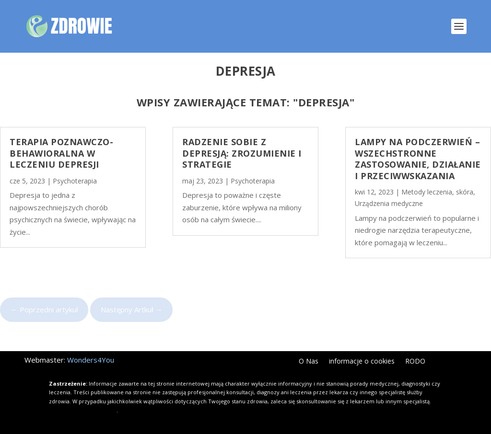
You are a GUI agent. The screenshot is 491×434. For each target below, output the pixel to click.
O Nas (308, 361)
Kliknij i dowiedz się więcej (83, 410)
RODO (415, 361)
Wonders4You (90, 360)
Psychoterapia (75, 180)
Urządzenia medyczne (389, 203)
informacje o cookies (362, 361)
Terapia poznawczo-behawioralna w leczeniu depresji (61, 153)
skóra (464, 191)
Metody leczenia (426, 191)
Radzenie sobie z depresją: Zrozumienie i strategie (242, 153)
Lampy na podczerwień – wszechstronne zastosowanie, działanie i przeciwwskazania (418, 158)
